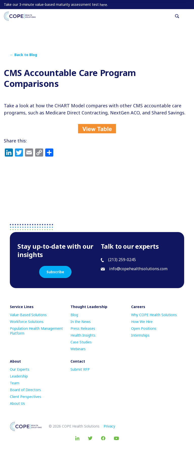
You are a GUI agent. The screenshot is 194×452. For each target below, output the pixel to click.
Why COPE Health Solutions (154, 314)
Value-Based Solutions (28, 314)
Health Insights (82, 335)
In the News (80, 321)
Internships (140, 335)
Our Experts (19, 369)
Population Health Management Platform (36, 331)
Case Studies (81, 342)
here (103, 4)
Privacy (109, 426)
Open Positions (143, 328)
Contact (77, 361)
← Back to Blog (23, 54)
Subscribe (55, 271)
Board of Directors (25, 389)
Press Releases (82, 328)
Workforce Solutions (26, 321)
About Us (17, 403)
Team (14, 383)
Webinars (78, 348)
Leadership (19, 376)
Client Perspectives (25, 396)
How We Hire (142, 321)
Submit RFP (80, 369)
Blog (74, 314)
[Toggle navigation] (188, 16)
